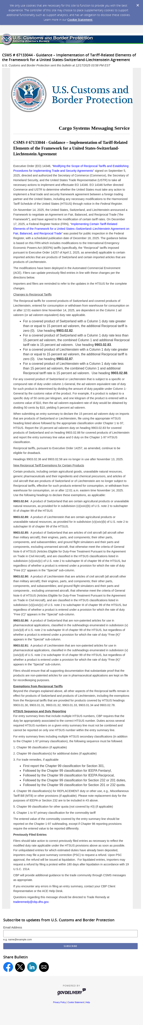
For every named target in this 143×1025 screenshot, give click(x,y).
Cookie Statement (80, 20)
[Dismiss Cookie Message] (137, 5)
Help (88, 1002)
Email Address (12, 927)
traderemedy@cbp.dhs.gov (30, 901)
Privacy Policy (59, 1002)
